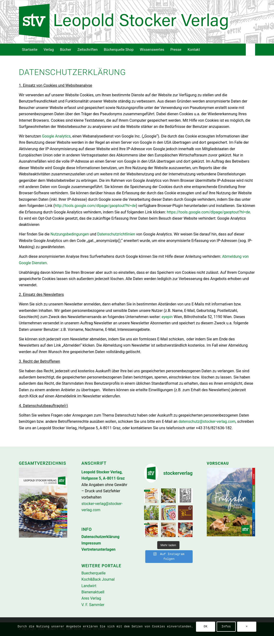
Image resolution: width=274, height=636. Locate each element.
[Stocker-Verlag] (137, 21)
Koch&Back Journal (98, 579)
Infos (226, 626)
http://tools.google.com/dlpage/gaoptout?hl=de (95, 205)
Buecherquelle (93, 573)
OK (205, 626)
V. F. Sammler (92, 604)
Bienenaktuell (92, 592)
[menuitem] (30, 50)
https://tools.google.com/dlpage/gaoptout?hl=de (208, 212)
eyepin (167, 317)
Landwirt (88, 586)
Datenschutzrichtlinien (116, 234)
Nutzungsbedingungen (69, 234)
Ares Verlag (91, 598)
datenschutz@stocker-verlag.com (207, 421)
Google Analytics (56, 136)
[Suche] (250, 50)
